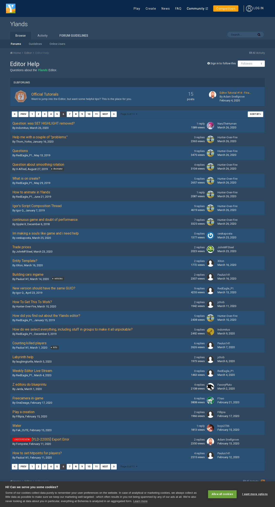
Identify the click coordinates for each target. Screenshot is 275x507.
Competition (225, 8)
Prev (23, 114)
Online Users (57, 43)
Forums (16, 43)
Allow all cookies (222, 494)
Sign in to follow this (223, 63)
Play (137, 8)
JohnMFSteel (24, 251)
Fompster (22, 443)
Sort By (255, 114)
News (166, 8)
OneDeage (22, 402)
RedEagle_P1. (24, 155)
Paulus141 (22, 279)
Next (105, 114)
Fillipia (20, 416)
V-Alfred (21, 169)
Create (151, 8)
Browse (20, 35)
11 (96, 114)
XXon (19, 265)
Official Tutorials (45, 94)
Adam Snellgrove (234, 96)
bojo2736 (223, 425)
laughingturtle (24, 361)
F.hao (221, 398)
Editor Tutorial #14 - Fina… (235, 92)
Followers (246, 63)
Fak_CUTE (22, 430)
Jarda (19, 389)
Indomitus (22, 127)
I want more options (255, 494)
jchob (221, 302)
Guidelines (35, 43)
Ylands (19, 24)
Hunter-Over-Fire (227, 137)
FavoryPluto (225, 384)
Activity (43, 35)
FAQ (178, 8)
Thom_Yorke (24, 141)
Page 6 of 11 (129, 114)
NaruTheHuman (227, 123)
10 (88, 114)
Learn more (140, 501)
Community (196, 8)
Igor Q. (20, 210)
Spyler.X (21, 224)
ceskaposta (23, 237)
